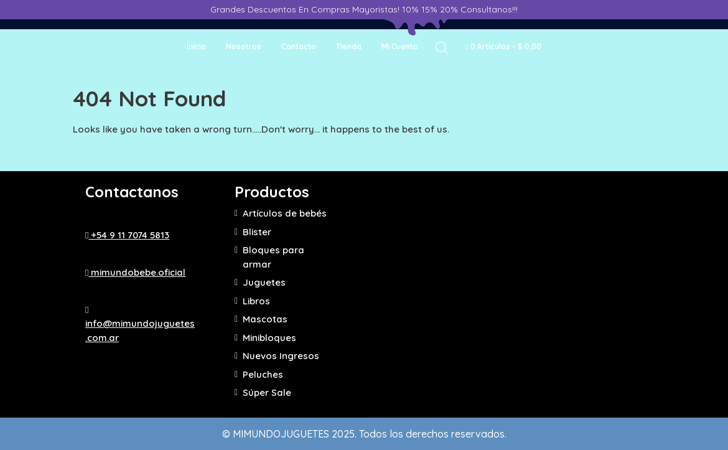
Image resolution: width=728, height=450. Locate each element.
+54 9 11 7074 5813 (127, 235)
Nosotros (243, 46)
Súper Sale (267, 392)
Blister (257, 232)
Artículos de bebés (285, 213)
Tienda (349, 46)
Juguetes (264, 282)
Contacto (298, 46)
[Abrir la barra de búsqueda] (442, 47)
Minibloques (269, 338)
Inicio (196, 46)
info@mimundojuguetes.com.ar (140, 325)
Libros (256, 301)
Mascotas (265, 319)
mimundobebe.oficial (135, 272)
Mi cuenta (399, 46)
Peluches (263, 374)
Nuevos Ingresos (281, 356)
